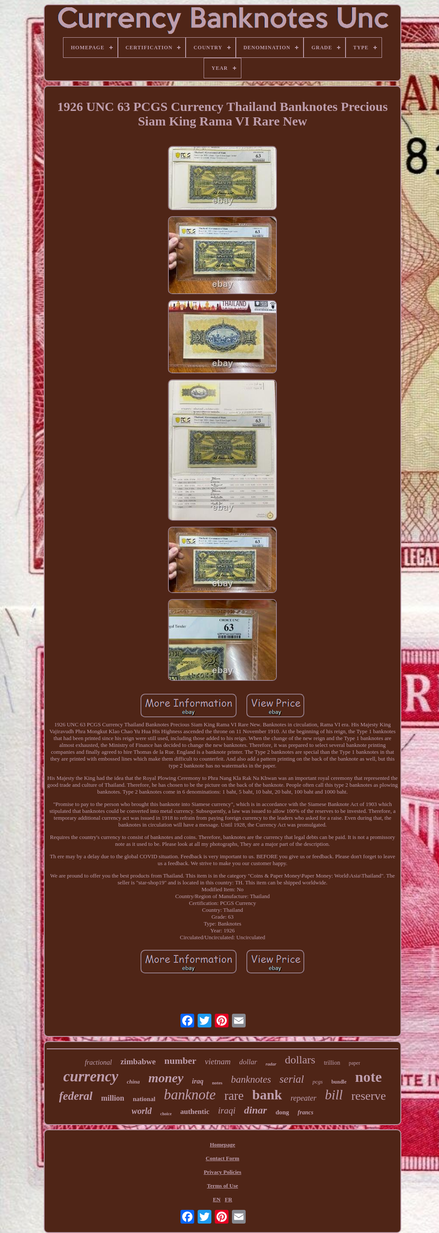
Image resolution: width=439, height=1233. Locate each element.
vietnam (218, 1061)
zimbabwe (138, 1061)
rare (234, 1095)
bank (267, 1094)
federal (76, 1096)
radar (271, 1063)
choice (166, 1113)
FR (228, 1199)
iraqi (226, 1110)
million (112, 1098)
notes (217, 1082)
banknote (190, 1094)
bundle (338, 1082)
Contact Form (222, 1158)
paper (355, 1063)
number (180, 1060)
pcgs (318, 1081)
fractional (98, 1062)
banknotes (251, 1079)
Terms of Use (222, 1185)
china (133, 1081)
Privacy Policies (222, 1172)
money (165, 1078)
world (142, 1111)
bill (334, 1094)
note (368, 1077)
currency (90, 1076)
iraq (198, 1081)
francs (305, 1112)
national (144, 1099)
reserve (368, 1095)
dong (282, 1112)
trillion (332, 1063)
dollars (300, 1060)
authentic (194, 1112)
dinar (255, 1110)
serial (292, 1079)
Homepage (222, 1144)
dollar (248, 1062)
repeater (303, 1098)
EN (216, 1199)
